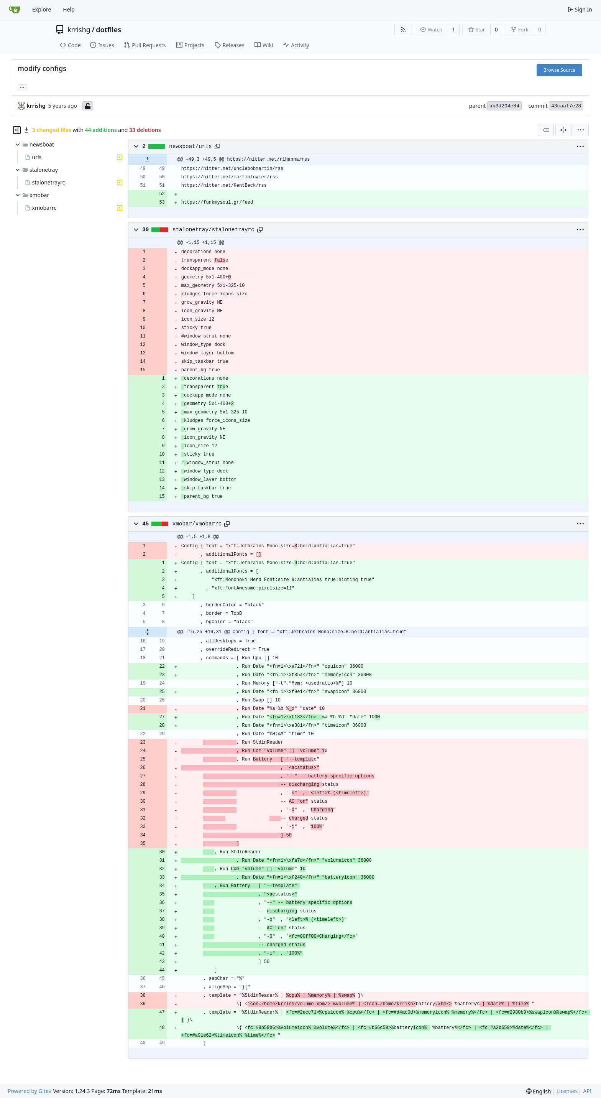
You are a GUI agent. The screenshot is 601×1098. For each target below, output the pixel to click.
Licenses (567, 1091)
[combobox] (546, 130)
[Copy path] (217, 146)
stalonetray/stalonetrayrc (213, 230)
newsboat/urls (190, 146)
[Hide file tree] (17, 130)
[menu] (581, 130)
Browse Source (559, 70)
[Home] (14, 9)
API (587, 1091)
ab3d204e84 (504, 106)
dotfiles (108, 29)
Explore (41, 9)
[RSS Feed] (403, 29)
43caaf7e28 (566, 106)
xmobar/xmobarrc (197, 524)
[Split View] (563, 130)
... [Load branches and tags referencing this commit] (22, 87)
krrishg (78, 29)
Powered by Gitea (30, 1091)
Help (69, 9)
